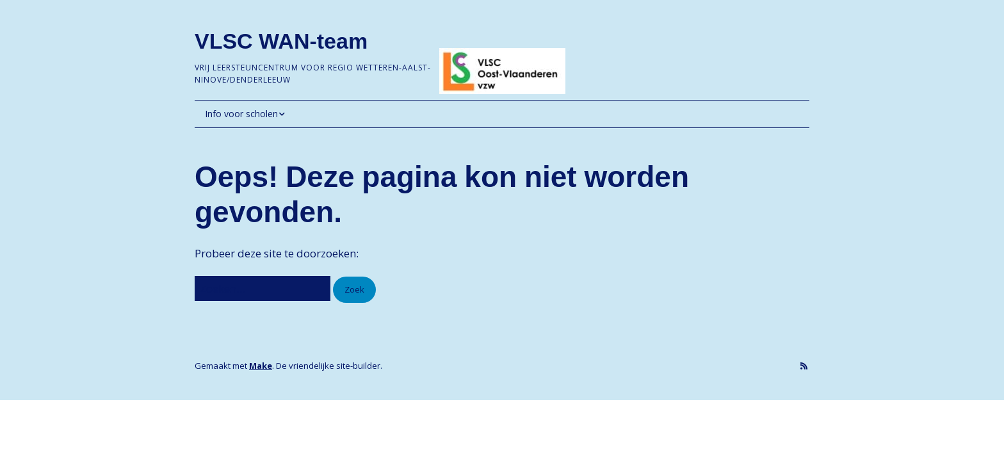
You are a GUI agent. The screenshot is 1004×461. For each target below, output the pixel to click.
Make (260, 365)
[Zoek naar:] (262, 288)
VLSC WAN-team (281, 41)
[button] (354, 290)
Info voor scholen (241, 114)
